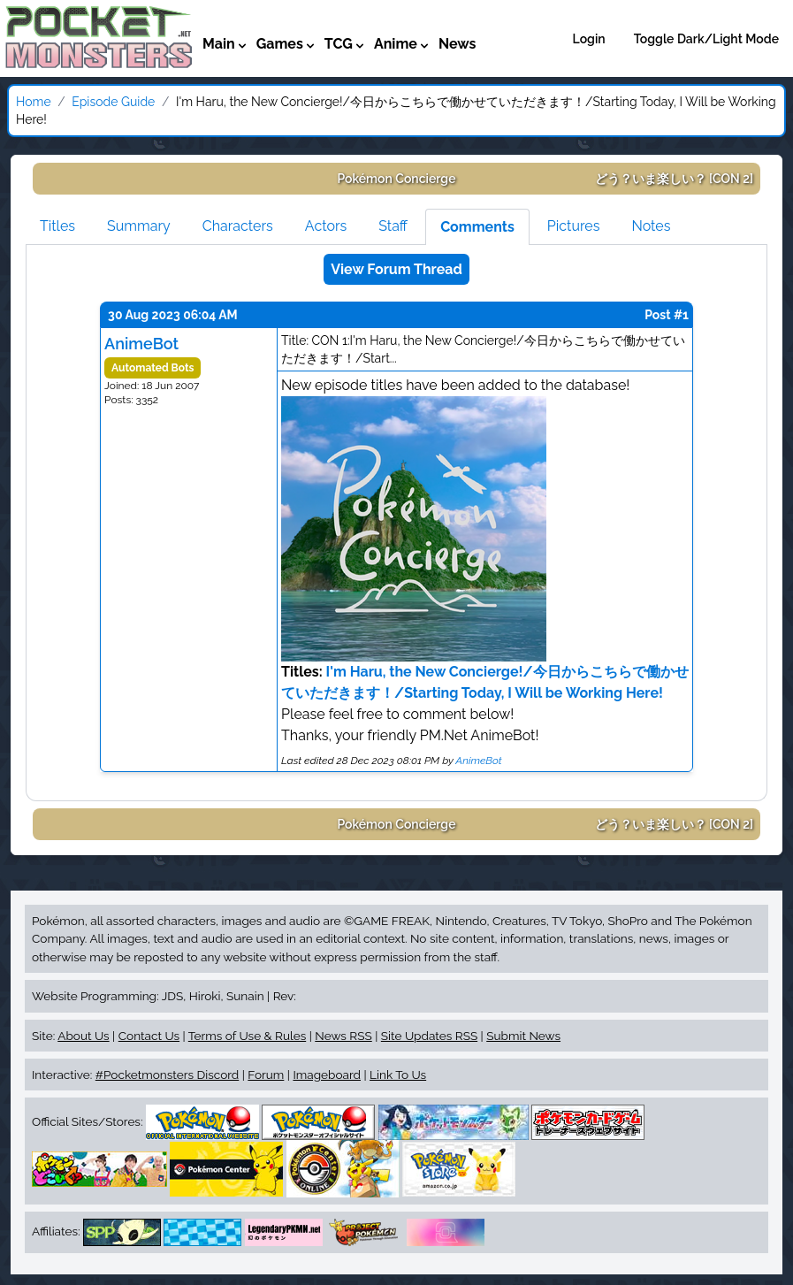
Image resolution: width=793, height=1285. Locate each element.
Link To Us (398, 1074)
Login (589, 39)
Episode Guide (113, 102)
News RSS (343, 1036)
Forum (266, 1074)
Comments (477, 226)
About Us (83, 1036)
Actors (326, 226)
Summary (139, 226)
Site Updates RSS (429, 1036)
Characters (237, 226)
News (457, 43)
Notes (650, 226)
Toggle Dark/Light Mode (706, 39)
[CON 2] (674, 179)
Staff (393, 226)
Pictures (573, 226)
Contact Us (148, 1036)
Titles (57, 226)
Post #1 (666, 315)
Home (33, 102)
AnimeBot (141, 343)
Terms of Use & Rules (247, 1036)
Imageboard (327, 1074)
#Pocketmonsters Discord (167, 1074)
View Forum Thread (396, 269)
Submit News (523, 1036)
